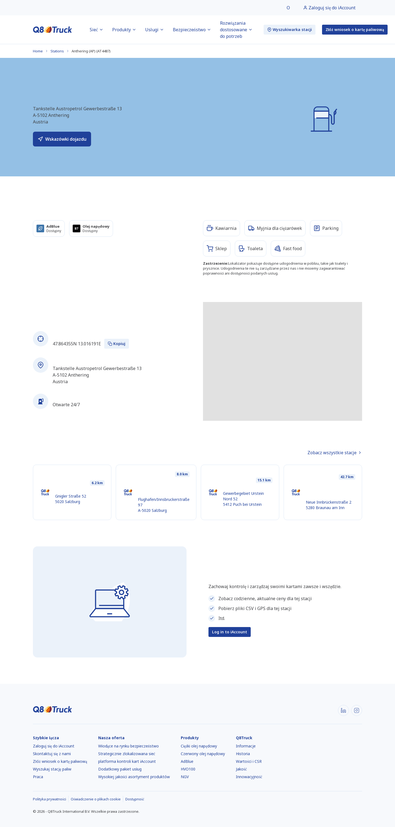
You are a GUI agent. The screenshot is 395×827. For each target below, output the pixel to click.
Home (38, 51)
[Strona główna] (52, 29)
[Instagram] (356, 710)
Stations (57, 51)
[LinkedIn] (343, 710)
